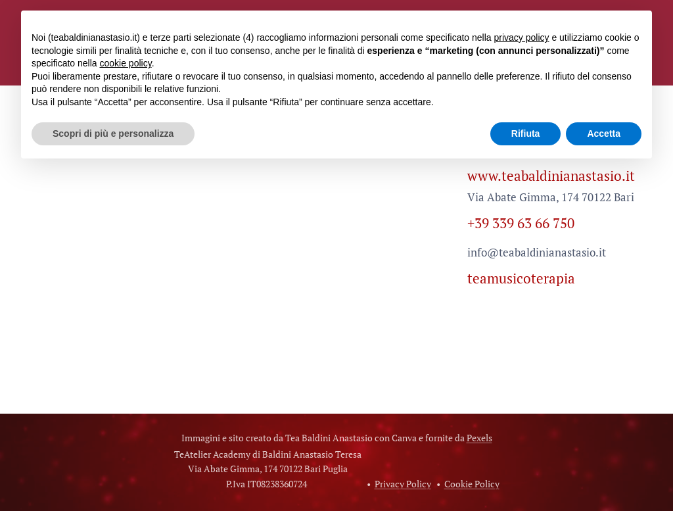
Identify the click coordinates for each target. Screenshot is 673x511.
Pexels (479, 437)
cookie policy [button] (126, 63)
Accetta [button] (603, 133)
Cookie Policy (471, 483)
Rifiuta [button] (525, 133)
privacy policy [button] (521, 37)
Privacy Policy (403, 483)
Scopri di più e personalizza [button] (113, 133)
